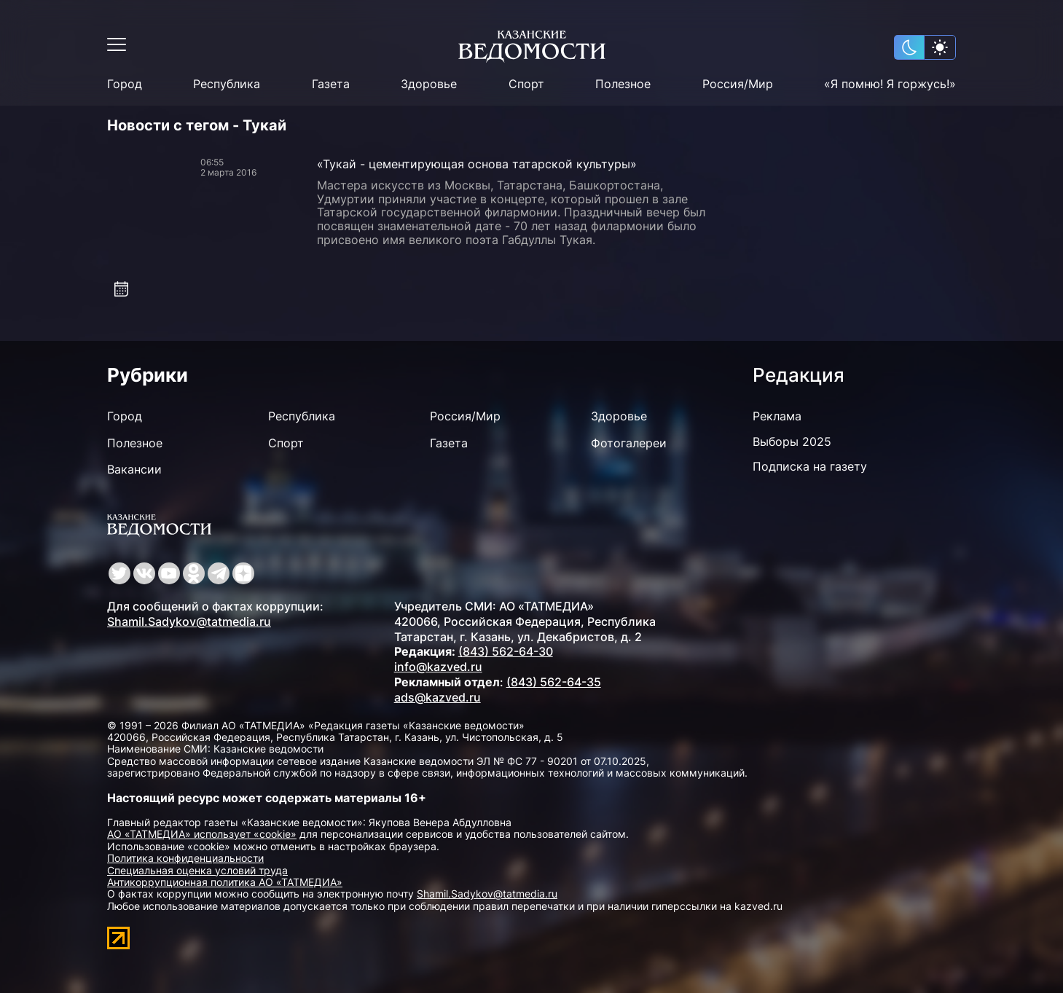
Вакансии (134, 469)
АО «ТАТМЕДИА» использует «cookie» (202, 834)
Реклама (777, 416)
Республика (226, 84)
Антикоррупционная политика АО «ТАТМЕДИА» (224, 882)
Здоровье (429, 84)
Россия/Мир (737, 84)
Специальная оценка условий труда (197, 870)
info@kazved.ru (438, 666)
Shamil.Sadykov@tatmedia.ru (189, 621)
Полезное (623, 84)
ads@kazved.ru (437, 697)
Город (124, 84)
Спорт (526, 84)
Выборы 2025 (792, 441)
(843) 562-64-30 (505, 651)
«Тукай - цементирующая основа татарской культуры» (477, 164)
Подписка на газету (810, 466)
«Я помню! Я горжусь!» (890, 84)
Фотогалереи (629, 443)
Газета (331, 84)
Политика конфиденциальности (185, 858)
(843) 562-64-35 (553, 682)
